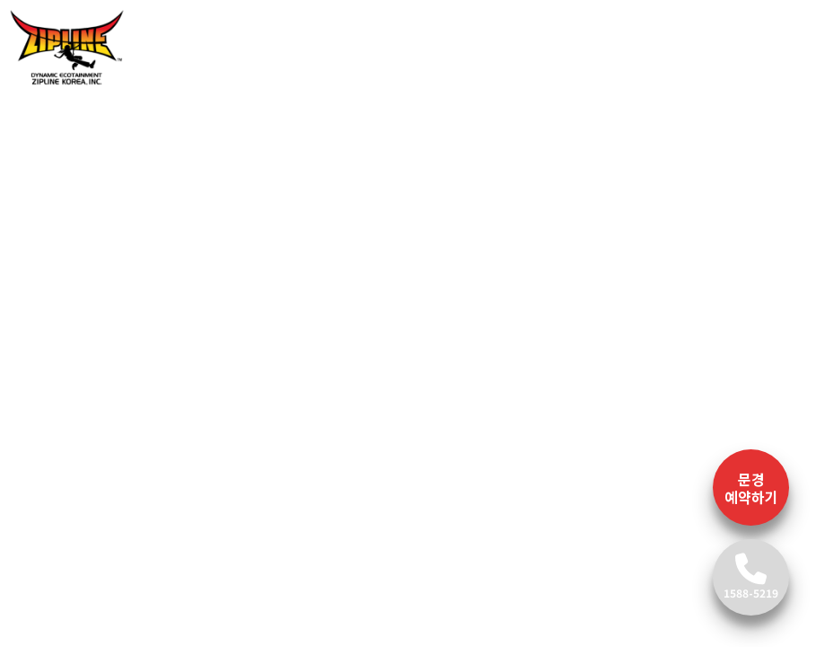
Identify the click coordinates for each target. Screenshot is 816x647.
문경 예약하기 (751, 488)
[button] (58, 241)
